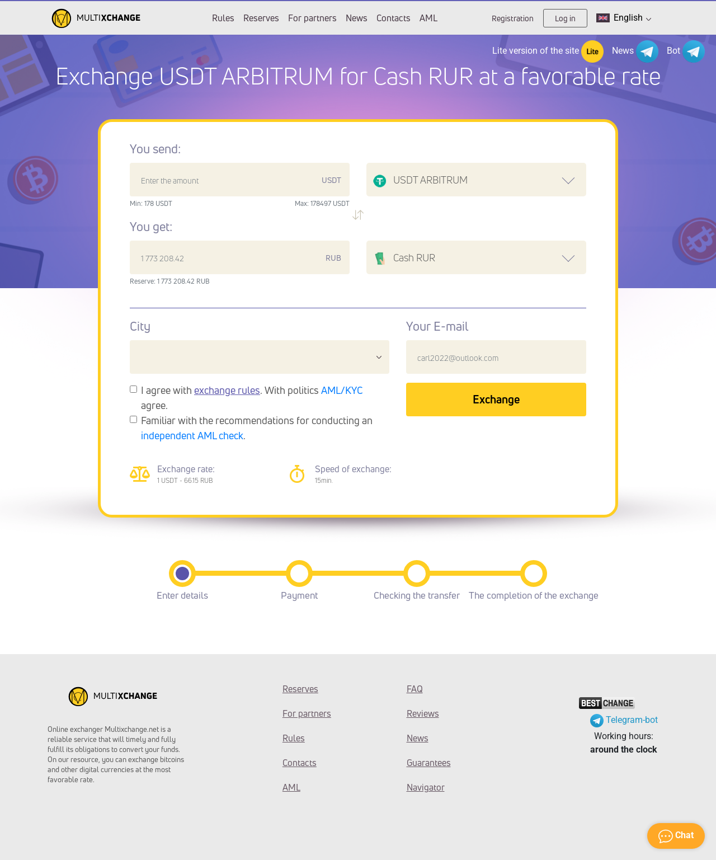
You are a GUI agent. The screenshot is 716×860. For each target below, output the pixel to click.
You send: (155, 148)
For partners (312, 18)
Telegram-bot (624, 720)
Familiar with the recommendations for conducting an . (257, 427)
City (140, 326)
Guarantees (429, 762)
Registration (513, 18)
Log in (565, 18)
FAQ (415, 689)
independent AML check (192, 435)
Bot (686, 51)
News (357, 18)
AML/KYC (342, 390)
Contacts (393, 18)
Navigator (426, 787)
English (623, 18)
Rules (223, 18)
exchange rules (227, 390)
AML (428, 18)
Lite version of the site (548, 51)
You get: (151, 226)
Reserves (261, 18)
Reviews (423, 713)
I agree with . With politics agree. (252, 397)
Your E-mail (437, 326)
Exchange (496, 399)
